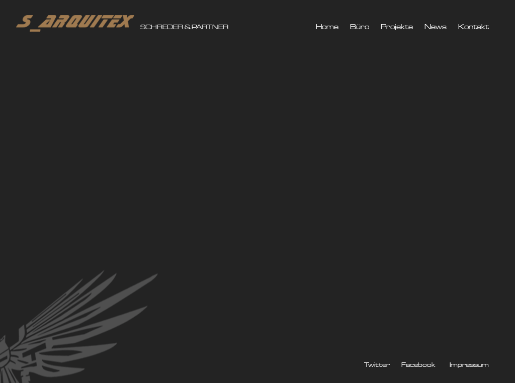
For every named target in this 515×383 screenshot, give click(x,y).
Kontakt (473, 27)
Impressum (469, 365)
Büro (359, 27)
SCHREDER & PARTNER (184, 27)
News (435, 27)
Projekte (397, 27)
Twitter (377, 365)
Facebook (418, 365)
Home (327, 27)
